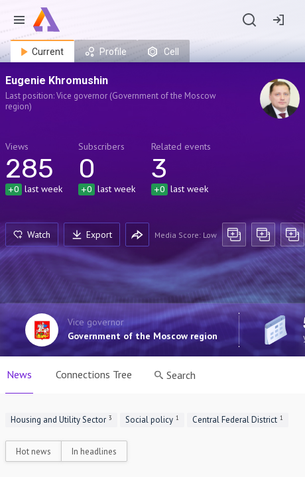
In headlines (94, 451)
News (19, 374)
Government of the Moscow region (142, 336)
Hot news (33, 451)
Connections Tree (94, 374)
